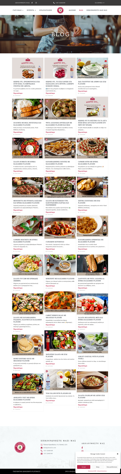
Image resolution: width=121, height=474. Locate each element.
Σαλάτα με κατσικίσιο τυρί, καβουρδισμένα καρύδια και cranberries (57, 203)
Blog (81, 10)
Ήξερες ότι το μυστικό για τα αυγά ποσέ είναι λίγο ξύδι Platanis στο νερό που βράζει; (92, 123)
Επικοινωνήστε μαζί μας (96, 10)
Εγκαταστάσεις (45, 10)
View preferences (112, 467)
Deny (97, 467)
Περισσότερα (17, 93)
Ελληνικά (99, 2)
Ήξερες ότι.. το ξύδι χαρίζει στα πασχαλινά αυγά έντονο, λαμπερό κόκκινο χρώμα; (60, 84)
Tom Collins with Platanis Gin (58, 393)
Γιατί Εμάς (18, 10)
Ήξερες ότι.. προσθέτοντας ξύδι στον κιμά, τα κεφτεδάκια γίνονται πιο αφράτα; (26, 84)
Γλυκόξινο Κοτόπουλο (55, 242)
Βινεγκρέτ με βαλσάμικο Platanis (60, 279)
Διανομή (72, 10)
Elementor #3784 (92, 471)
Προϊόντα (31, 10)
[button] (117, 454)
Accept (84, 467)
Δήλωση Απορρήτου (102, 471)
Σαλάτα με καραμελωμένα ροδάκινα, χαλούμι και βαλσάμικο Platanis (27, 320)
